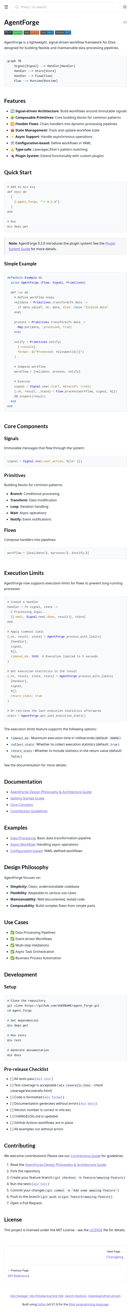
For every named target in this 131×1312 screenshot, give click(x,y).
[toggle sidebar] (5, 6)
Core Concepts (21, 804)
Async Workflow (22, 844)
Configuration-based (26, 851)
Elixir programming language (89, 1304)
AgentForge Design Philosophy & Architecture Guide (51, 792)
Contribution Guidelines (28, 811)
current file (54, 1296)
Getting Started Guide (27, 798)
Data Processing (22, 838)
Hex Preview (37, 1296)
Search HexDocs (76, 1296)
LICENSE (96, 1230)
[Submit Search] (16, 7)
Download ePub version (104, 1296)
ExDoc (42, 1304)
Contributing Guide (86, 1156)
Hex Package (19, 1296)
